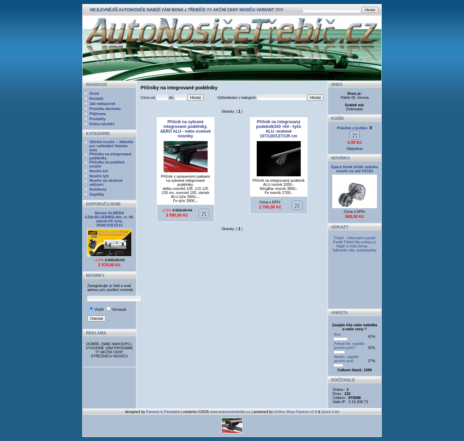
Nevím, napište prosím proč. (346, 359)
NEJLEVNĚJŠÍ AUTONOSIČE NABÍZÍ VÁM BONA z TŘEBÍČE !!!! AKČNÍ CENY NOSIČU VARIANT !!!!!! (186, 9)
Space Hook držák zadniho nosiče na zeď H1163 (354, 169)
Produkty (97, 119)
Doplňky (96, 194)
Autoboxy (98, 189)
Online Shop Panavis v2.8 (295, 412)
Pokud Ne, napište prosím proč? (349, 345)
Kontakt (96, 98)
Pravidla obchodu (105, 109)
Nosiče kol (98, 171)
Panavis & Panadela (163, 412)
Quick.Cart (330, 412)
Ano (337, 334)
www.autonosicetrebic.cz (230, 412)
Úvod (94, 93)
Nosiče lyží (99, 176)
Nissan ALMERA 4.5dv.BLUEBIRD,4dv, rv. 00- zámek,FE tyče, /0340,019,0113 (109, 219)
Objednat (354, 149)
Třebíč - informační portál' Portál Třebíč (354, 240)
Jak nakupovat (102, 104)
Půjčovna (97, 114)
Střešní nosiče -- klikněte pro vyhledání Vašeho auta (111, 146)
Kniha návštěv (102, 124)
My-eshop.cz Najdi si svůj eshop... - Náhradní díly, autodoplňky (355, 246)
